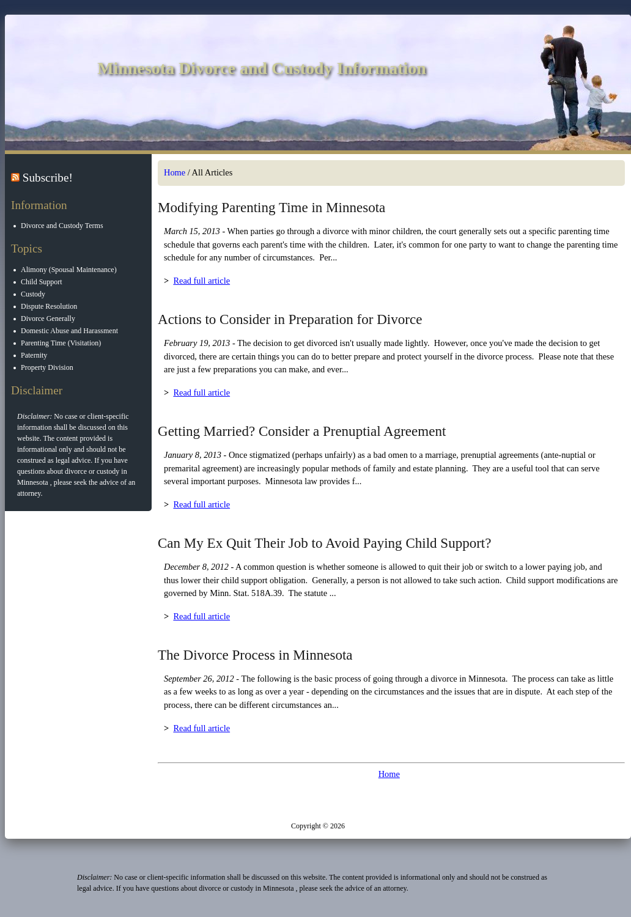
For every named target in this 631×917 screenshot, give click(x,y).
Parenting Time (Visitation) (61, 343)
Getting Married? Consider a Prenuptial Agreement (302, 431)
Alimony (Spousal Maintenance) (69, 269)
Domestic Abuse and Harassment (70, 330)
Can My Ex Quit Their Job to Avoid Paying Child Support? (325, 543)
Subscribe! (48, 177)
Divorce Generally (48, 318)
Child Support (42, 282)
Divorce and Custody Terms (62, 225)
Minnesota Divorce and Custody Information (261, 68)
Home (174, 172)
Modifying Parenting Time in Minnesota (271, 207)
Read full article (201, 280)
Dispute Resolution (49, 306)
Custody (33, 294)
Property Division (47, 367)
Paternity (34, 355)
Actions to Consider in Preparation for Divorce (290, 319)
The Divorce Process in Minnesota (255, 655)
